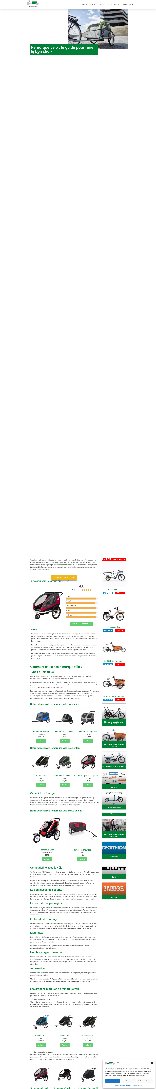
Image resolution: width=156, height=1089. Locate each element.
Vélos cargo (88, 4)
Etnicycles (114, 814)
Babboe (114, 897)
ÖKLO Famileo (114, 627)
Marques (128, 4)
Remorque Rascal (41, 731)
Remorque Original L (88, 731)
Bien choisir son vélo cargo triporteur (114, 745)
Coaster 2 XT (41, 1035)
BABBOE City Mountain (114, 661)
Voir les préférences (145, 1081)
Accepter (112, 1081)
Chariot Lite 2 (65, 1035)
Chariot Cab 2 (41, 775)
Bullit (114, 877)
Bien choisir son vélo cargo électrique (114, 835)
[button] (152, 1063)
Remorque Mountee (82, 850)
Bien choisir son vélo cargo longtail (114, 723)
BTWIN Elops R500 (114, 590)
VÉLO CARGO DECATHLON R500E (114, 767)
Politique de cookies (120, 1085)
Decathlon (114, 857)
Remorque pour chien (64, 731)
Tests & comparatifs (109, 4)
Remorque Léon (47, 850)
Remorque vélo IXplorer (88, 775)
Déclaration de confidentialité (134, 1085)
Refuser (128, 1081)
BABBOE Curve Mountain (114, 696)
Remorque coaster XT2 (64, 775)
